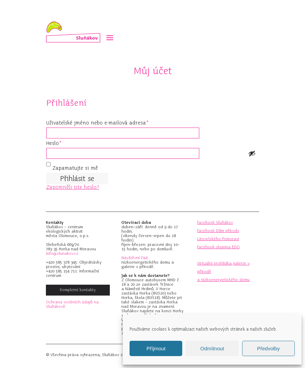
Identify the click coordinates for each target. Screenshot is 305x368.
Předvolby (268, 348)
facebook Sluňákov (215, 222)
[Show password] (252, 153)
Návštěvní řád (134, 257)
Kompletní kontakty (78, 289)
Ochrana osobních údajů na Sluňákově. (72, 304)
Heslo (63, 142)
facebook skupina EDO (218, 247)
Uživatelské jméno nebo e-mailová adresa (107, 122)
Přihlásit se (77, 178)
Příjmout (156, 348)
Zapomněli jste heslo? (72, 187)
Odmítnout (212, 348)
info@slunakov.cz (62, 253)
